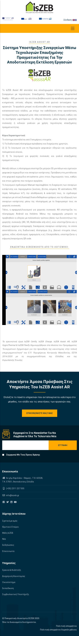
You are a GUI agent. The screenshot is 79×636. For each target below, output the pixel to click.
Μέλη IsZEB (7, 533)
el (76, 20)
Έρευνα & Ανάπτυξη (11, 570)
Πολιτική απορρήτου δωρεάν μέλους (58, 629)
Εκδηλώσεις (8, 545)
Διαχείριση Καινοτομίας (13, 576)
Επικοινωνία (8, 551)
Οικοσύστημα (8, 582)
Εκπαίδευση (8, 588)
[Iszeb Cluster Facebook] (4, 502)
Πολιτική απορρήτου (66, 626)
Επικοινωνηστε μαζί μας (39, 413)
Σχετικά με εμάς (9, 521)
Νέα (4, 539)
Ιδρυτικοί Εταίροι (10, 527)
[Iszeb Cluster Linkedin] (11, 502)
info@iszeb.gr (12, 495)
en (73, 20)
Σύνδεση (68, 20)
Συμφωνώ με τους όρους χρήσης (23, 455)
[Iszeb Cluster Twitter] (7, 502)
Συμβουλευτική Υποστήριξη (15, 594)
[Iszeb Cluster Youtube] (15, 502)
